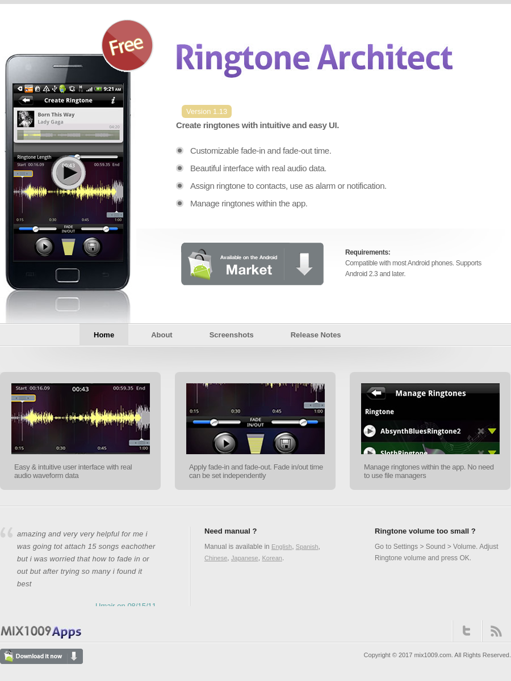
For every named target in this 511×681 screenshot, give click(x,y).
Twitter (466, 631)
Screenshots (232, 335)
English (281, 546)
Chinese (215, 558)
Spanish (307, 546)
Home (104, 335)
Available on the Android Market (252, 264)
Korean (272, 558)
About (162, 335)
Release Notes (316, 335)
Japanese (244, 558)
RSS (496, 631)
